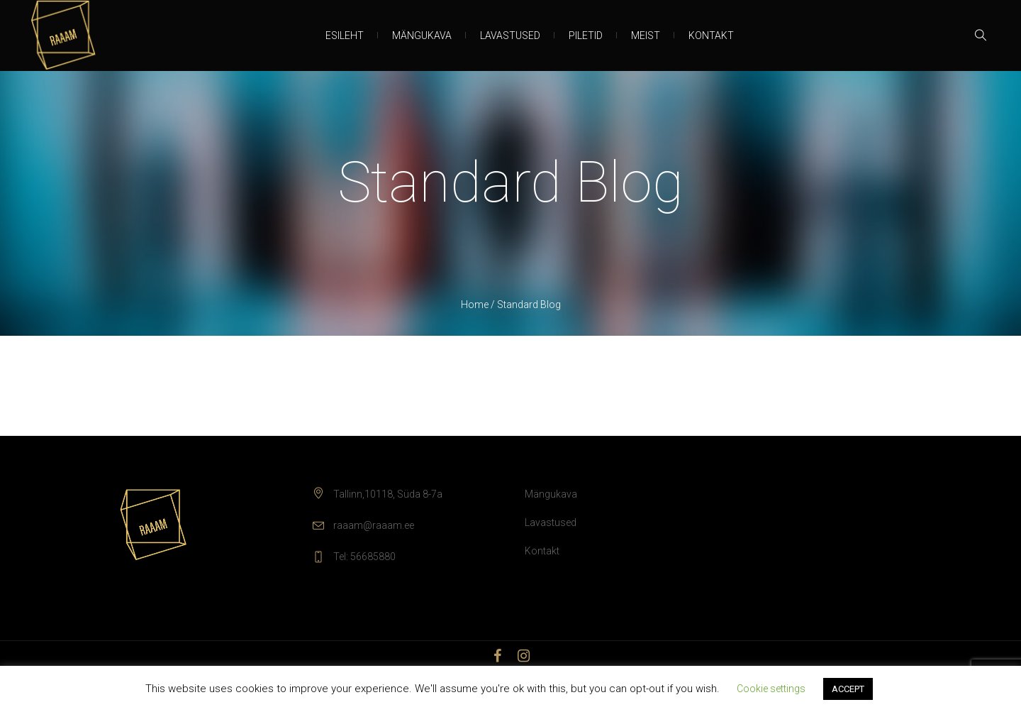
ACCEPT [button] (848, 689)
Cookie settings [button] (771, 688)
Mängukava (551, 494)
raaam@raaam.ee (373, 525)
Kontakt (542, 551)
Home (475, 304)
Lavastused (550, 522)
